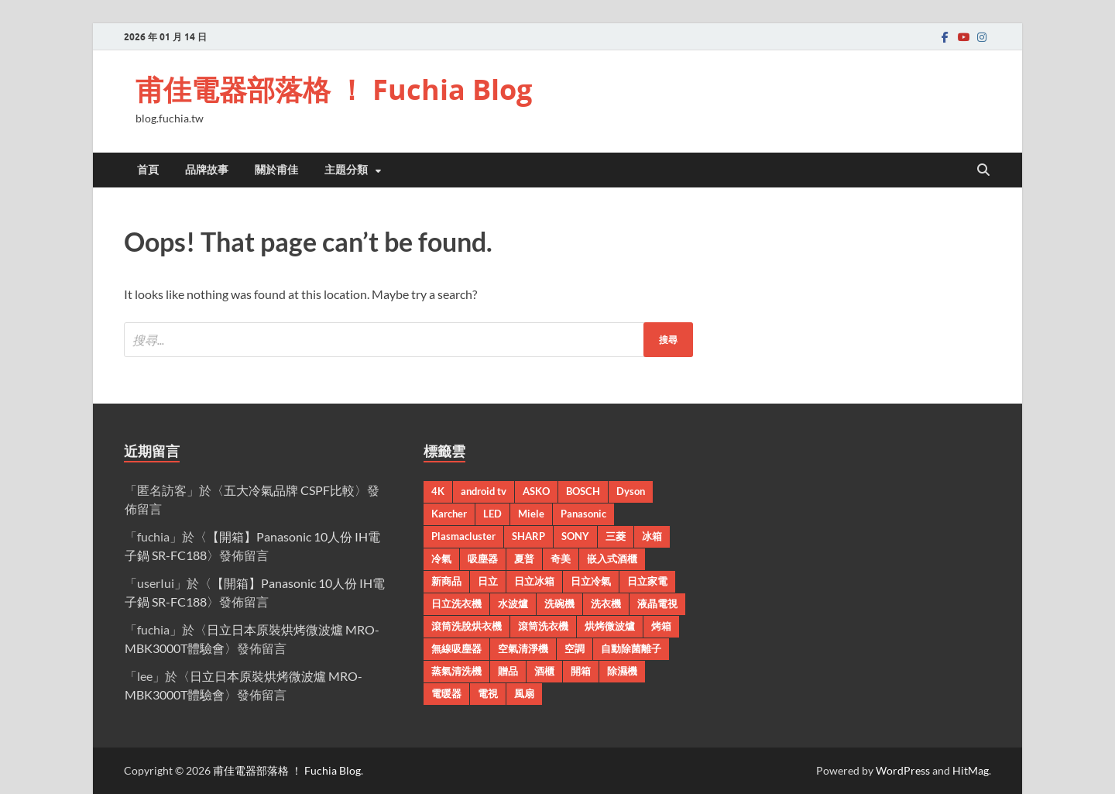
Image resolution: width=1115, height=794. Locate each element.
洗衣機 (606, 603)
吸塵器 (483, 558)
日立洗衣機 (456, 603)
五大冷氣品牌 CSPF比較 (289, 490)
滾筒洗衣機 (543, 626)
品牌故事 (206, 169)
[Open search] (983, 170)
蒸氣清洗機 (456, 671)
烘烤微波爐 (610, 626)
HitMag (970, 770)
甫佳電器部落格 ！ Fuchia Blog (334, 89)
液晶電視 (657, 603)
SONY (575, 536)
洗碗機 (559, 603)
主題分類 (346, 169)
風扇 (524, 693)
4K (437, 491)
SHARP (528, 536)
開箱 (581, 671)
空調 (574, 648)
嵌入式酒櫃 (612, 558)
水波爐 (513, 603)
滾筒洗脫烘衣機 (466, 626)
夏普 (524, 558)
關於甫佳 (276, 169)
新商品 (446, 581)
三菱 (616, 536)
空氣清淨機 (523, 648)
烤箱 (661, 626)
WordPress (903, 770)
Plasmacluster (463, 536)
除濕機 (622, 671)
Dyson (630, 491)
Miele (531, 513)
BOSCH (583, 491)
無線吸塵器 (456, 648)
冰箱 (652, 536)
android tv (483, 491)
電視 (488, 693)
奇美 (561, 558)
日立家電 (647, 581)
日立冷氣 (591, 581)
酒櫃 (544, 671)
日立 (488, 581)
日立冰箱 (534, 581)
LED (492, 513)
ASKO (536, 491)
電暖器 (446, 693)
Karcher (449, 513)
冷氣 (441, 558)
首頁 (148, 169)
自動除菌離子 (631, 648)
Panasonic (583, 513)
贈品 (508, 671)
